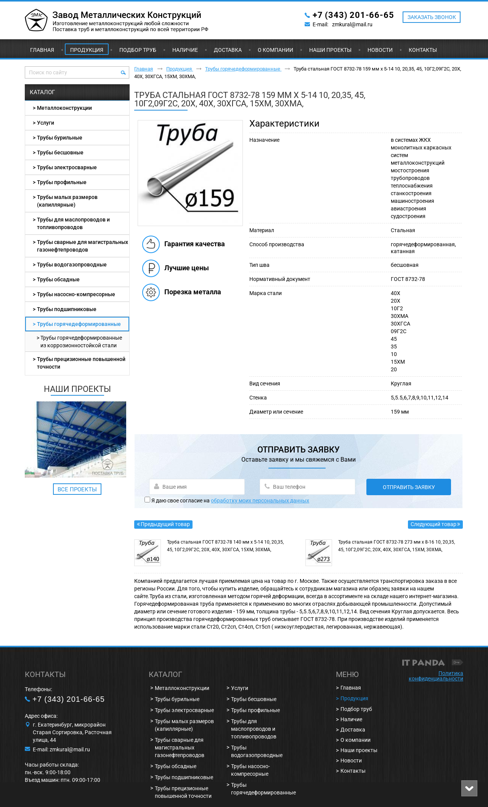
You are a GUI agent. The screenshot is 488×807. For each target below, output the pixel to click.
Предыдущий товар (165, 524)
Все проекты (77, 489)
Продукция (86, 50)
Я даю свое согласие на (230, 500)
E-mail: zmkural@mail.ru (61, 749)
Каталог (42, 92)
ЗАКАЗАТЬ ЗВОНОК (432, 17)
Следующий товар (433, 524)
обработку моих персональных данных (260, 500)
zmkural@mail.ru (352, 24)
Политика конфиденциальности (436, 676)
